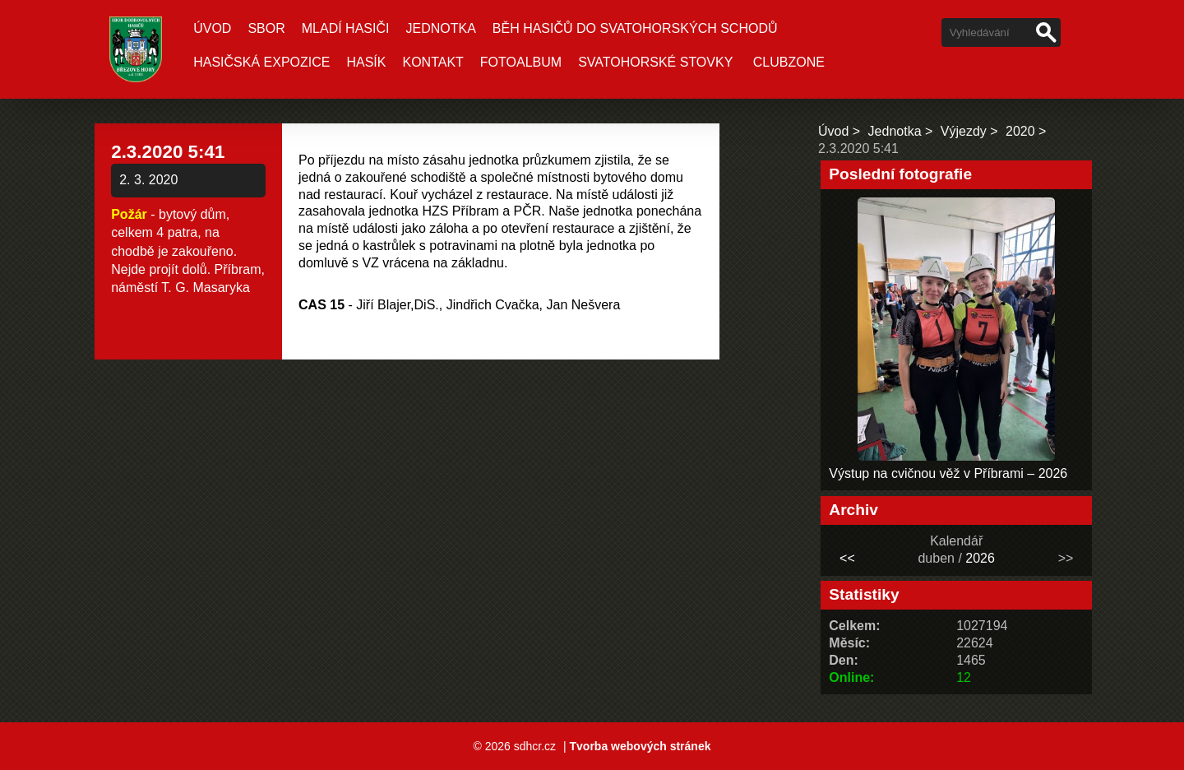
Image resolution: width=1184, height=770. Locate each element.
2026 (980, 558)
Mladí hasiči (346, 28)
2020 (1020, 131)
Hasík (366, 62)
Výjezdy (964, 131)
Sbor (265, 28)
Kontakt (432, 62)
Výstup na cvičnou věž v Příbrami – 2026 (948, 473)
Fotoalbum (521, 62)
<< (847, 558)
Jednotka (440, 28)
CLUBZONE (789, 62)
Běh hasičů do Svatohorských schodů (635, 28)
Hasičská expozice (261, 62)
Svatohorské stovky (655, 62)
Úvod (212, 28)
